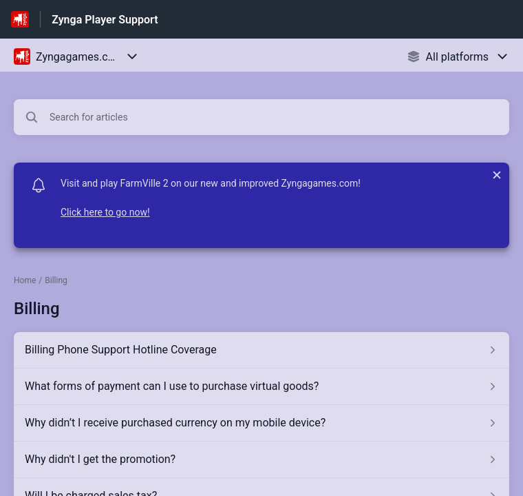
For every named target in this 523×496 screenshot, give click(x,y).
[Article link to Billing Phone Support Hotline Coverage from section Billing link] (261, 350)
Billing (56, 280)
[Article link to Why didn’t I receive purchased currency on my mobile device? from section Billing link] (261, 423)
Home (25, 280)
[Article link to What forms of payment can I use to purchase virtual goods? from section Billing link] (261, 386)
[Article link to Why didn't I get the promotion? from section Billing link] (261, 459)
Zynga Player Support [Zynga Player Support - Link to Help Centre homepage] (105, 19)
